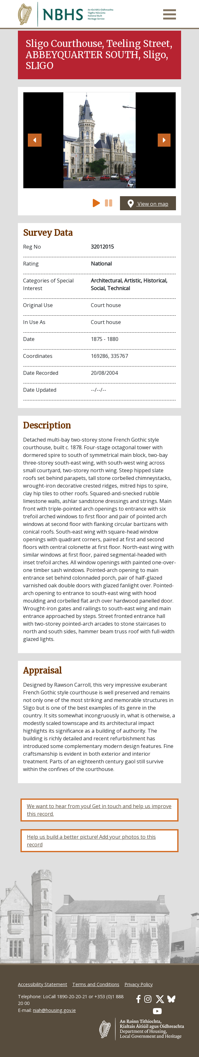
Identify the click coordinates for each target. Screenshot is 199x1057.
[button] (34, 140)
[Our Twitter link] (160, 999)
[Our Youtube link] (157, 1011)
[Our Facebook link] (138, 999)
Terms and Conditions (95, 984)
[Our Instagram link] (147, 999)
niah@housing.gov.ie (54, 1010)
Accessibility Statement (42, 984)
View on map (148, 204)
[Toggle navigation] (169, 14)
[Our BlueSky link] (171, 999)
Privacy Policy (138, 984)
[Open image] (99, 140)
